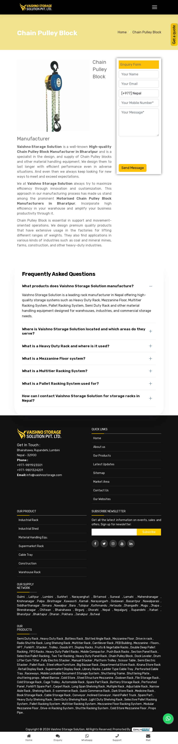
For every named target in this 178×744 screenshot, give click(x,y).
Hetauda (115, 605)
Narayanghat (81, 597)
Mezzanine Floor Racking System (120, 704)
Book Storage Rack (29, 695)
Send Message (132, 168)
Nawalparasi (151, 601)
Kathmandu (99, 605)
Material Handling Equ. (33, 537)
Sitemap (99, 473)
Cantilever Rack (103, 643)
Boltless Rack (74, 638)
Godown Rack (124, 678)
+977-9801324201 (30, 470)
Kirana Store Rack (149, 665)
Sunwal (115, 597)
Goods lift (66, 647)
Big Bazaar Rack (87, 665)
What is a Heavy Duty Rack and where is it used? (65, 346)
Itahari (153, 610)
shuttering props (28, 678)
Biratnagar (54, 601)
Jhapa (155, 605)
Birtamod (99, 597)
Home (122, 32)
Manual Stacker (82, 660)
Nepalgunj (120, 610)
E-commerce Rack (65, 691)
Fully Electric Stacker (55, 660)
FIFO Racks (36, 652)
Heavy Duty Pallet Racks (62, 652)
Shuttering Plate (138, 673)
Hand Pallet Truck (124, 695)
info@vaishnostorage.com (44, 475)
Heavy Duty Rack (51, 638)
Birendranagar (26, 610)
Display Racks (84, 647)
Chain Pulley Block (146, 32)
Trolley (53, 647)
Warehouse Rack (30, 572)
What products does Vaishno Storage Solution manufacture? (78, 286)
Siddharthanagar (28, 605)
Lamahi (128, 597)
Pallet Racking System (45, 704)
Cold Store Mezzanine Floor (128, 708)
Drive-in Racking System (57, 708)
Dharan (54, 614)
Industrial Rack (28, 520)
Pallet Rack (37, 665)
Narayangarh (99, 601)
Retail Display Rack (31, 669)
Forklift (29, 647)
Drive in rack (144, 638)
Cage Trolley (52, 682)
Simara (47, 605)
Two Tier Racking (62, 656)
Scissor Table (127, 660)
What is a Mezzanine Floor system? (53, 358)
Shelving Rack (41, 691)
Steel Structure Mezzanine (95, 678)
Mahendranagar (148, 597)
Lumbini (48, 597)
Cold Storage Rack (29, 682)
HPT (20, 647)
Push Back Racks (118, 652)
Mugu (144, 605)
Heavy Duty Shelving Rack (34, 699)
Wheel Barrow (50, 678)
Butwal (95, 614)
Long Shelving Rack (57, 643)
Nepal (106, 610)
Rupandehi (138, 610)
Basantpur (133, 601)
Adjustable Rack (137, 686)
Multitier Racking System (79, 704)
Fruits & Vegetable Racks (111, 647)
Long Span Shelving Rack (88, 686)
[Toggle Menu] (154, 7)
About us (99, 447)
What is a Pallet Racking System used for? (60, 383)
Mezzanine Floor (123, 638)
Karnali (83, 601)
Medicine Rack (144, 691)
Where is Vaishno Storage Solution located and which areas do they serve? (83, 331)
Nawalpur (60, 605)
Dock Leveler (143, 656)
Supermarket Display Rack (63, 669)
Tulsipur (83, 605)
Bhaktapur (40, 614)
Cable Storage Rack (57, 695)
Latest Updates (103, 464)
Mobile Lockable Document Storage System (70, 673)
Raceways (32, 673)
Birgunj (79, 610)
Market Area (101, 482)
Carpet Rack (61, 686)
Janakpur (81, 614)
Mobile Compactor (93, 652)
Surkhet (62, 597)
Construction (27, 563)
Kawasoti (70, 601)
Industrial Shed (29, 529)
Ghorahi (93, 610)
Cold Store (68, 678)
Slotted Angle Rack (98, 638)
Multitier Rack (81, 643)
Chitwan (45, 610)
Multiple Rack (115, 686)
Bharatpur (24, 614)
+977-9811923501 (29, 465)
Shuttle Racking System (91, 708)
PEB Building (123, 643)
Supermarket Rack (31, 546)
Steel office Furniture (61, 665)
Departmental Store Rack (117, 665)
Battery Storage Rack (125, 682)
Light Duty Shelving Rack (105, 699)
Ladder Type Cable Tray (117, 669)
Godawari (117, 601)
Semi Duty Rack (27, 638)
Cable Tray (26, 555)
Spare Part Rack (97, 682)
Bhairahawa (63, 610)
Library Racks (91, 669)
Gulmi (21, 597)
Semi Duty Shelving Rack (70, 699)
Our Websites (102, 499)
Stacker (41, 647)
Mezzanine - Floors (146, 643)
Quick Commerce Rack (95, 691)
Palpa (41, 601)
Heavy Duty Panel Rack (91, 656)
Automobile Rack (73, 682)
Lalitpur (34, 597)
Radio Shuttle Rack (30, 643)
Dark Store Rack (122, 691)
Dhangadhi (131, 605)
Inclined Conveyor (99, 695)
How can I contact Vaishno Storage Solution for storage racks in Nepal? (81, 398)
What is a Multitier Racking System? (54, 371)
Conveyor (79, 695)
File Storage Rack (147, 678)
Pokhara (67, 614)
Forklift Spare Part (38, 686)
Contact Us (101, 490)
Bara (72, 605)
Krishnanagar (25, 601)
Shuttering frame (113, 673)
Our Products (102, 455)
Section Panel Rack (144, 652)
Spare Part (145, 695)
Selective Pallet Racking (33, 656)
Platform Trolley (105, 660)
